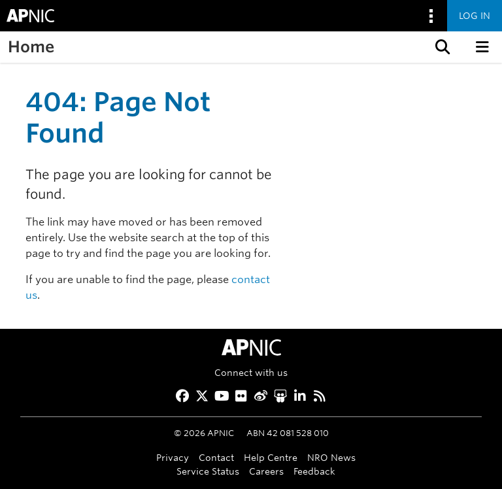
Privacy (172, 457)
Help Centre (270, 457)
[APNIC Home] (251, 347)
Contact (216, 457)
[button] (441, 47)
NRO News (331, 457)
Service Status (207, 471)
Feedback (314, 471)
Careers (266, 471)
